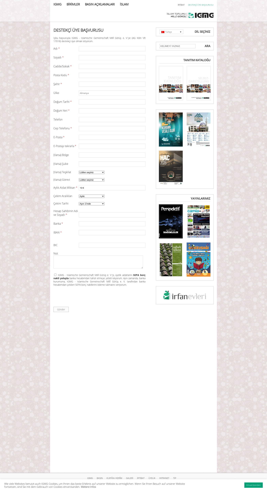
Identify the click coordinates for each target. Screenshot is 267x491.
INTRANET (164, 478)
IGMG (57, 4)
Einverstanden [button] (253, 485)
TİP (174, 478)
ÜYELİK (151, 478)
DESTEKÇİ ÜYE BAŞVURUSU (201, 4)
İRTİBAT (181, 4)
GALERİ (129, 478)
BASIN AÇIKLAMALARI (100, 4)
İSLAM (124, 4)
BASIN (100, 478)
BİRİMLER (73, 4)
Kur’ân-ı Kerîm (114, 478)
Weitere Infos (88, 486)
